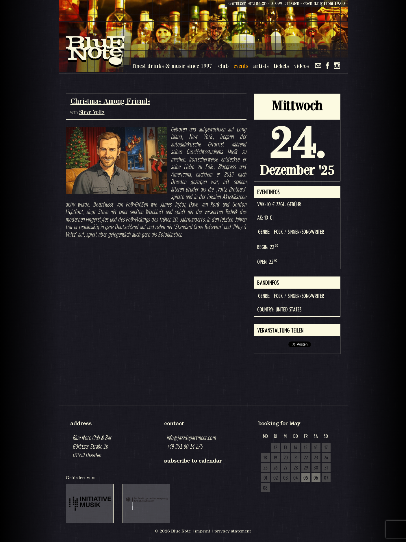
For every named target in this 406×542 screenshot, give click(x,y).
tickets (281, 65)
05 (305, 478)
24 (326, 458)
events (240, 65)
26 (275, 468)
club (223, 65)
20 (285, 458)
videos (301, 65)
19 (275, 458)
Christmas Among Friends (110, 101)
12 (275, 447)
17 (326, 447)
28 (296, 468)
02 (275, 478)
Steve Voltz (92, 112)
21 (295, 458)
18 (265, 458)
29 (306, 468)
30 (316, 468)
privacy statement (232, 531)
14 (295, 447)
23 (316, 458)
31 (326, 468)
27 (285, 468)
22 (306, 458)
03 (285, 478)
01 (265, 478)
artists (261, 65)
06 (316, 478)
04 (295, 478)
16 (316, 447)
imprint (202, 531)
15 (305, 447)
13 (285, 447)
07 (326, 478)
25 (265, 468)
